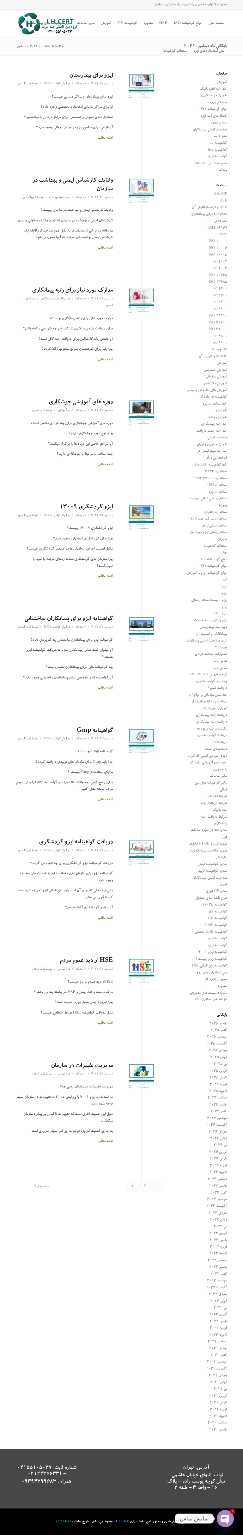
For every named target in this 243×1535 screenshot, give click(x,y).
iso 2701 (220, 302)
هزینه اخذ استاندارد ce (211, 1000)
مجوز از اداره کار (215, 980)
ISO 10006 (218, 248)
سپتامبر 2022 (217, 1281)
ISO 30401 (218, 323)
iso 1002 (220, 262)
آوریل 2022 (218, 1315)
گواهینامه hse (217, 150)
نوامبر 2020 (218, 1430)
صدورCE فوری (216, 891)
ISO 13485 (218, 282)
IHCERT (121, 1522)
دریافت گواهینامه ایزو (212, 736)
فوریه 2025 (218, 1085)
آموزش (62, 410)
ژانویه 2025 (218, 1091)
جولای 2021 (218, 1376)
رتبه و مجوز (219, 123)
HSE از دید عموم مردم (86, 961)
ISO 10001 (218, 241)
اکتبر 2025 (218, 1030)
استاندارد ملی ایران (214, 526)
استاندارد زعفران (215, 512)
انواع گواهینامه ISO (55, 84)
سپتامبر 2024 (217, 1119)
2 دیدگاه (80, 850)
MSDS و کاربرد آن (212, 357)
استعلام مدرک (217, 103)
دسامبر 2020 (217, 1423)
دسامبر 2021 (217, 1342)
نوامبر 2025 (218, 1024)
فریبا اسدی (24, 84)
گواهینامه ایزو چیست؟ (211, 959)
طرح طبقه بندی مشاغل (211, 898)
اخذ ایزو (221, 411)
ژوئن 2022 (218, 1301)
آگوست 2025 (216, 1044)
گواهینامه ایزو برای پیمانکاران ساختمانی (68, 619)
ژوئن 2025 (218, 1058)
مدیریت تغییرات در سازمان (82, 1066)
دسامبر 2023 (217, 1179)
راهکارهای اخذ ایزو (213, 116)
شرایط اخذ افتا (217, 797)
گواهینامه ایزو (217, 157)
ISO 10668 (218, 276)
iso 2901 (220, 309)
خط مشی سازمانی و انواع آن (208, 695)
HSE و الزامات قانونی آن (209, 208)
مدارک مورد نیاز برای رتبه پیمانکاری (72, 290)
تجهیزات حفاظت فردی (211, 655)
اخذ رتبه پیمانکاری (214, 96)
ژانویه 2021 (218, 1416)
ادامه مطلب (105, 138)
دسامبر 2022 (217, 1261)
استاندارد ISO (217, 485)
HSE (223, 201)
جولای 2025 (218, 1051)
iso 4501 (220, 336)
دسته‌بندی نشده (57, 197)
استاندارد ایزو (218, 492)
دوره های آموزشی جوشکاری (81, 402)
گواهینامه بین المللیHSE (209, 966)
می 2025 (220, 1064)
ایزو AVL (220, 614)
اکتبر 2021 (218, 1355)
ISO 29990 (218, 316)
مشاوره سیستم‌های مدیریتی (208, 993)
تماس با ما (220, 661)
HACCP (220, 194)
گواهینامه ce (218, 143)
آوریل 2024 (218, 1152)
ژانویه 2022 (218, 1335)
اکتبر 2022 (218, 1274)
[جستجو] (157, 51)
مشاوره (222, 986)
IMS (223, 235)
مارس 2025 (218, 1078)
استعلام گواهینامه (215, 546)
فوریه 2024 (218, 1166)
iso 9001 (220, 343)
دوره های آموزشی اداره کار (208, 763)
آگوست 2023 (216, 1206)
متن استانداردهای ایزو (212, 973)
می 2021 (220, 1389)
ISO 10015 (218, 255)
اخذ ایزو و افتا (217, 418)
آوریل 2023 (218, 1233)
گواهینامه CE (217, 919)
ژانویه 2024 (218, 1173)
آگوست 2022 (216, 1288)
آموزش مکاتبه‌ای (215, 384)
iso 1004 (220, 269)
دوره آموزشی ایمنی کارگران (207, 756)
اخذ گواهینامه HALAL (210, 465)
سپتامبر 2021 (217, 1362)
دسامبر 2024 (217, 1098)
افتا (225, 553)
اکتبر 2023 (218, 1193)
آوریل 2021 (218, 1396)
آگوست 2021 (216, 1369)
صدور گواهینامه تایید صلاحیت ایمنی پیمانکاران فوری (209, 878)
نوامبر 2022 (218, 1267)
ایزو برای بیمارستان (91, 76)
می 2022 (220, 1308)
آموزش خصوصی (215, 370)
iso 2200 (220, 296)
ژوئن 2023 (218, 1220)
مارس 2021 (218, 1403)
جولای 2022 (218, 1294)
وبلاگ (223, 170)
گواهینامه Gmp (95, 731)
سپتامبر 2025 (217, 1037)
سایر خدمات (218, 776)
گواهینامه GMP (215, 926)
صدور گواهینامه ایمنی (212, 865)
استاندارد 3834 (216, 472)
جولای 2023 (218, 1213)
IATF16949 (217, 228)
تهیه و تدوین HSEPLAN (208, 675)
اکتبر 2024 (218, 1112)
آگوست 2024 (216, 1125)
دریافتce (220, 743)
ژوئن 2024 (218, 1139)
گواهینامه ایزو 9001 (212, 952)
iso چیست (219, 350)
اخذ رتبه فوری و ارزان (212, 445)
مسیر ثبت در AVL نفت (210, 164)
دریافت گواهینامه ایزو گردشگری (76, 842)
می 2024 (220, 1145)
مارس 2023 (218, 1240)
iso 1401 (220, 289)
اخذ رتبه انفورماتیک (213, 89)
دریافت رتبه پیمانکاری (54, 299)
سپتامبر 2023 (217, 1200)
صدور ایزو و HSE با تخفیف (207, 844)
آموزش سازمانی (216, 377)
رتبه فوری (220, 770)
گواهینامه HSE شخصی (210, 932)
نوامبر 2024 (218, 1105)
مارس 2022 (218, 1322)
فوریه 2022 (218, 1328)
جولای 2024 (218, 1132)
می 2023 (220, 1227)
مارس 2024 (218, 1159)
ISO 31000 (218, 330)
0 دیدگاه (80, 84)
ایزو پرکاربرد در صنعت (210, 621)
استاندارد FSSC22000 (210, 479)
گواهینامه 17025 (214, 905)
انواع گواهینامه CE (214, 560)
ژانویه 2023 (218, 1254)
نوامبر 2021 (218, 1349)
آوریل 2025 (218, 1071)
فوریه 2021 (218, 1410)
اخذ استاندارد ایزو (215, 404)
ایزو (224, 587)
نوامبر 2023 (218, 1186)
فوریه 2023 (218, 1247)
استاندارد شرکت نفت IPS (209, 519)
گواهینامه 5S (218, 912)
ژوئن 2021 (218, 1383)
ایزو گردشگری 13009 (86, 507)
